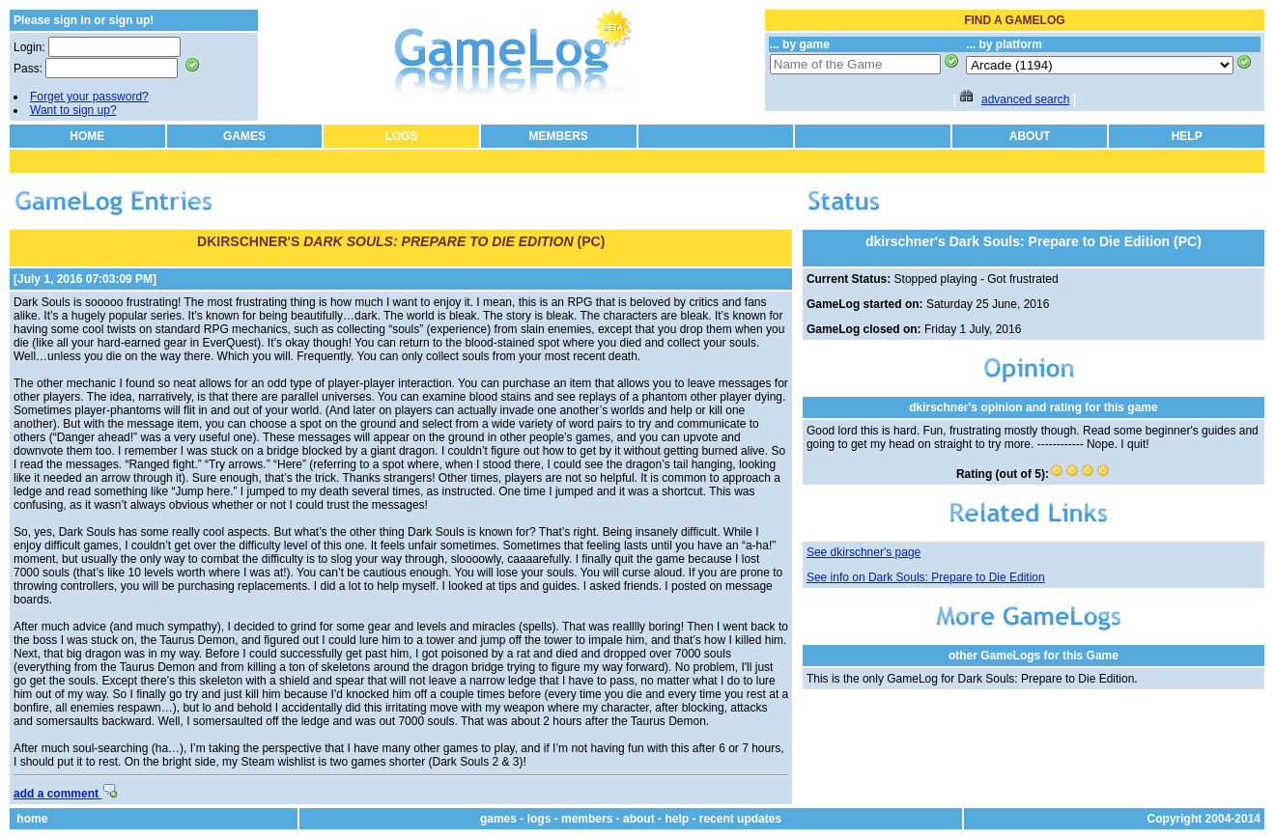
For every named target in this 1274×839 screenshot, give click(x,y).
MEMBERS (558, 136)
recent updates (740, 818)
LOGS (401, 136)
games (498, 818)
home (31, 818)
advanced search (1025, 99)
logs (539, 818)
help (677, 818)
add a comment (65, 793)
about (639, 818)
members (586, 818)
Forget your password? (89, 96)
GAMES (244, 136)
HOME (87, 136)
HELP (1187, 136)
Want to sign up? (73, 110)
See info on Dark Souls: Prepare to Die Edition (926, 577)
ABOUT (1030, 136)
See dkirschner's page (863, 552)
